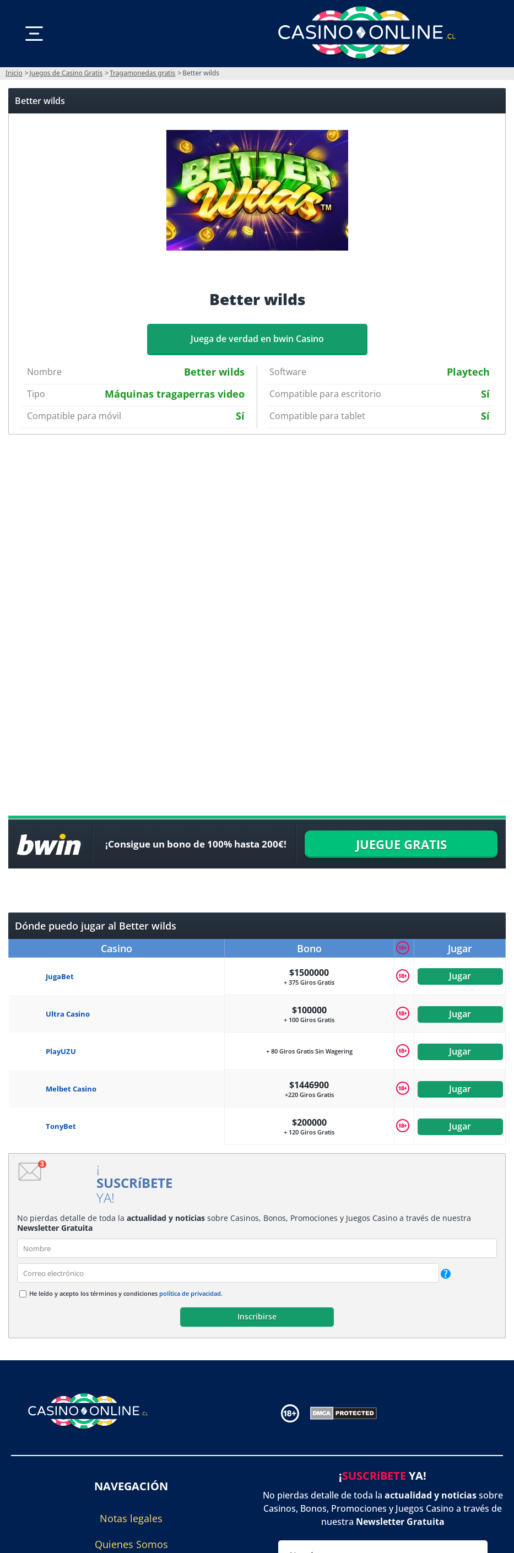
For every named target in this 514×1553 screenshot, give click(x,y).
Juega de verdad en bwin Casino (257, 339)
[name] (257, 1248)
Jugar (460, 976)
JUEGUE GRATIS (401, 844)
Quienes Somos (131, 1544)
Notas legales (131, 1518)
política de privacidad (190, 1293)
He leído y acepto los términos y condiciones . (126, 1293)
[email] (228, 1273)
